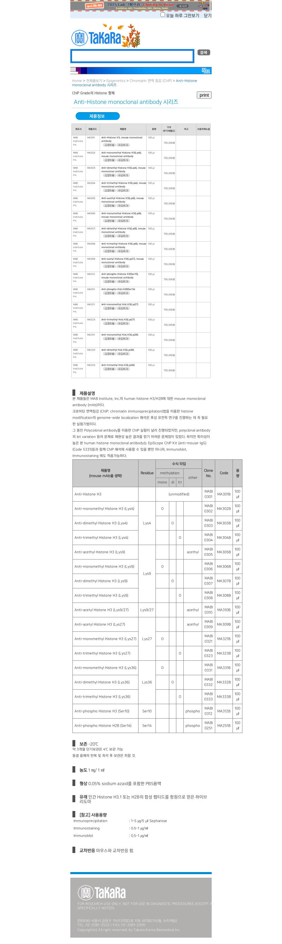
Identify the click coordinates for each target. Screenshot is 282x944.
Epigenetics (115, 81)
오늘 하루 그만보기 (183, 15)
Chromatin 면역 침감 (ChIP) (151, 81)
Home (77, 81)
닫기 (208, 15)
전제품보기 (94, 81)
